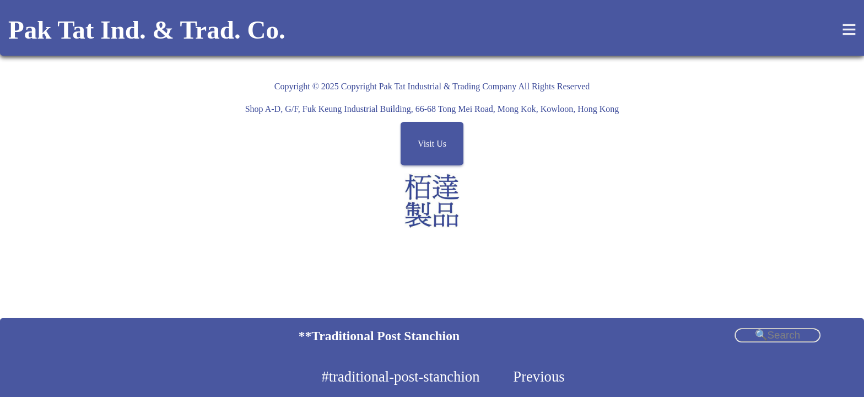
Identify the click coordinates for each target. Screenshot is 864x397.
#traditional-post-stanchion (400, 376)
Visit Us (432, 143)
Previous (538, 376)
